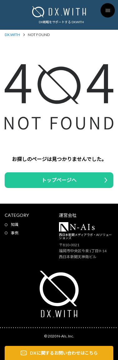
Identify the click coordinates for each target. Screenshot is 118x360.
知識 (14, 224)
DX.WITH (12, 35)
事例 (14, 233)
